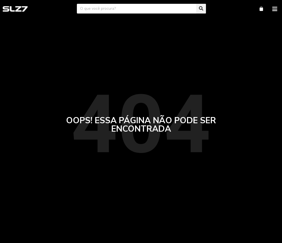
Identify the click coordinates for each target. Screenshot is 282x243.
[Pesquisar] (201, 9)
